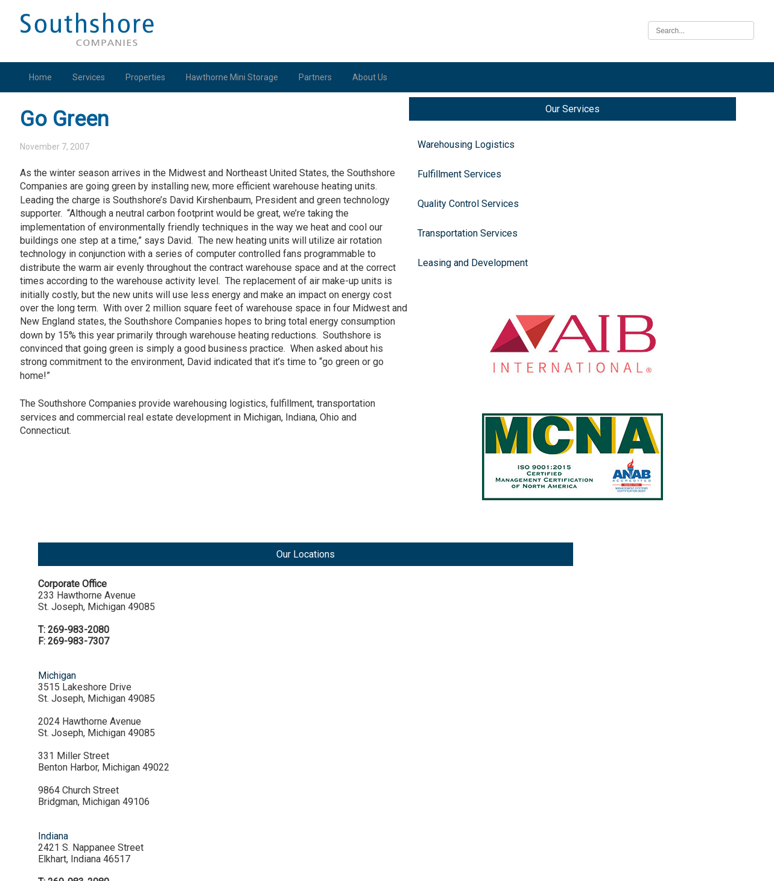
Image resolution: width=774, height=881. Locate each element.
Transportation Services (81, 246)
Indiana (638, 415)
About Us (372, 77)
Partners (318, 77)
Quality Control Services (82, 217)
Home (43, 77)
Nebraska (643, 748)
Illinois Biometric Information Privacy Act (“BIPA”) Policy (386, 865)
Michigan (642, 243)
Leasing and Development (86, 276)
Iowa (633, 656)
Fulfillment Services (73, 187)
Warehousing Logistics (79, 158)
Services (91, 77)
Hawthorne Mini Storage (235, 77)
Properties (148, 77)
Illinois (637, 564)
